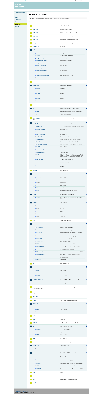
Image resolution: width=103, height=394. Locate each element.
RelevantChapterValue (40, 165)
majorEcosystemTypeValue (41, 70)
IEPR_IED (35, 296)
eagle (37, 309)
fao (33, 173)
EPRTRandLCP (36, 118)
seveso (34, 352)
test (34, 372)
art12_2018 (35, 32)
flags (37, 179)
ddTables (38, 93)
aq (33, 25)
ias (33, 263)
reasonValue (38, 359)
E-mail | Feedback (19, 390)
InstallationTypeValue (40, 152)
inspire (34, 300)
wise (34, 379)
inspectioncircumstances (41, 272)
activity (37, 111)
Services (17, 26)
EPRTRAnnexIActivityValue (41, 144)
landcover (35, 303)
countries (38, 197)
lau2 (34, 319)
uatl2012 (38, 311)
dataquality (35, 104)
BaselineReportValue (40, 129)
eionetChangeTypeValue (41, 65)
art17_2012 (35, 39)
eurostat (35, 170)
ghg (34, 220)
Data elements (18, 19)
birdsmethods (39, 232)
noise (34, 342)
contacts (38, 88)
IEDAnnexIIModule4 (38, 292)
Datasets (17, 14)
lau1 (34, 315)
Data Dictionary (25, 10)
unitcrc (37, 190)
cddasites (38, 55)
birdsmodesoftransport (41, 235)
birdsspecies (39, 238)
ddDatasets (38, 91)
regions (37, 72)
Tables (16, 17)
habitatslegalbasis (40, 246)
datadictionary (36, 85)
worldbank (35, 382)
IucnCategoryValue (40, 67)
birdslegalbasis (39, 227)
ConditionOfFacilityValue (41, 136)
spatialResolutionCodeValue (42, 77)
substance (38, 368)
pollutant (38, 275)
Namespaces (18, 28)
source (37, 211)
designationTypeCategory (41, 60)
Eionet (20, 10)
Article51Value (39, 126)
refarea (37, 185)
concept (38, 205)
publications (36, 345)
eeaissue (38, 95)
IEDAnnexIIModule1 (38, 279)
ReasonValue (39, 161)
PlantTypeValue (39, 159)
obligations (38, 98)
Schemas (17, 21)
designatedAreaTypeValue (41, 58)
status (37, 100)
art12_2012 (35, 29)
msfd (34, 338)
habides (35, 224)
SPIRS (37, 365)
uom (34, 376)
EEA (20, 1)
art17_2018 (35, 43)
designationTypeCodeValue (41, 63)
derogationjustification (41, 241)
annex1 (37, 270)
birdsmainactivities (40, 229)
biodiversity (36, 46)
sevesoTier (38, 363)
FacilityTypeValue (39, 146)
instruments (38, 259)
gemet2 (35, 202)
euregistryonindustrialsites (39, 123)
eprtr (34, 108)
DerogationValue (39, 141)
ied (33, 267)
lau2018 (35, 322)
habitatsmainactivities (40, 249)
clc (37, 306)
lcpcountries (38, 329)
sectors (37, 334)
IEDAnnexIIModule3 (38, 287)
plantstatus (38, 331)
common (35, 81)
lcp (33, 326)
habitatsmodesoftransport (41, 254)
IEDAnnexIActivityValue (41, 149)
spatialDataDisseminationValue (42, 75)
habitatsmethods (39, 251)
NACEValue (38, 154)
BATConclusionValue (40, 134)
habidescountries (39, 243)
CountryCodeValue (40, 139)
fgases (34, 194)
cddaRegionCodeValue (41, 53)
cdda (34, 49)
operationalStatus (40, 356)
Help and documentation (20, 12)
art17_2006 (35, 36)
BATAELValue (39, 131)
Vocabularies (18, 24)
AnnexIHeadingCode (40, 282)
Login (77, 0)
